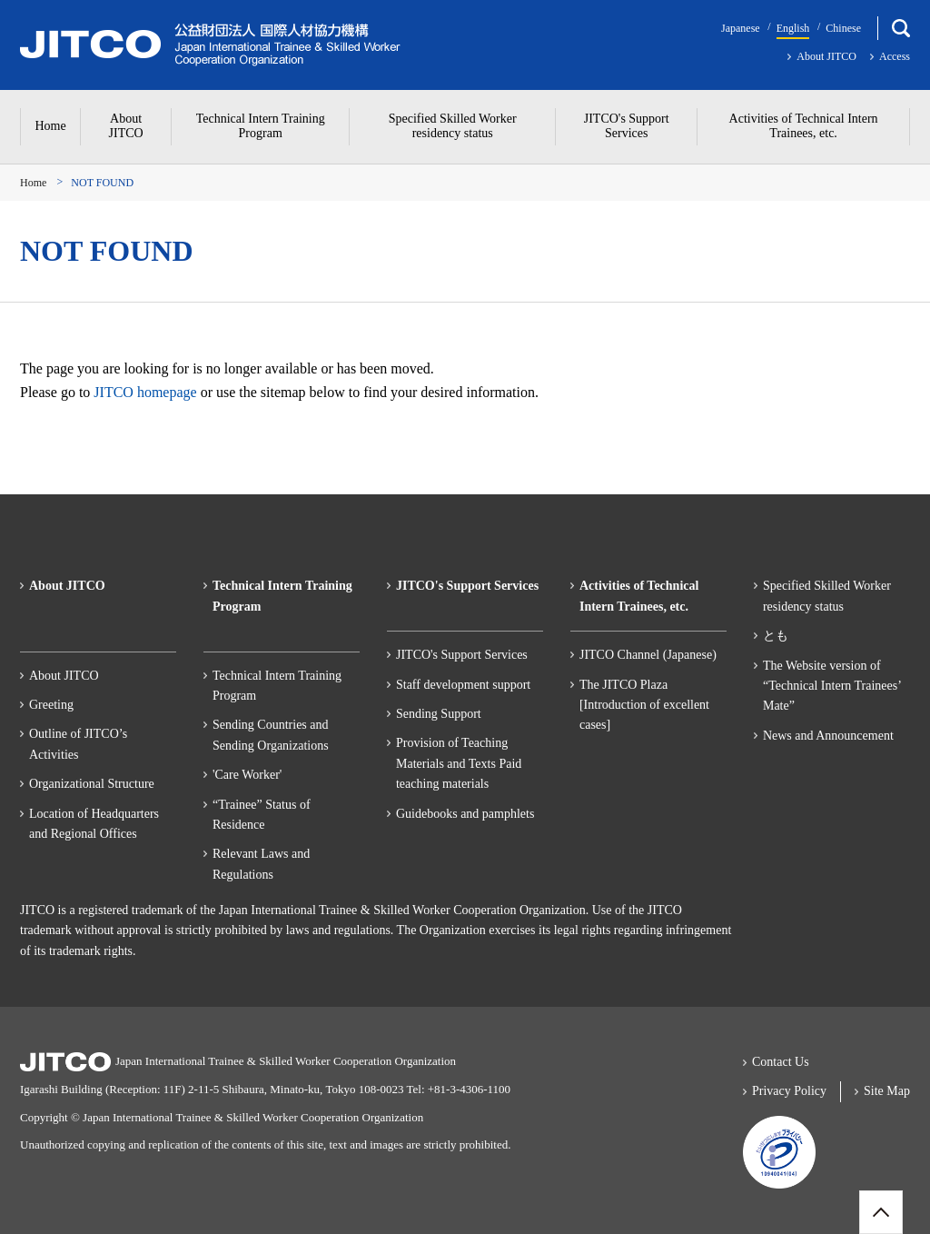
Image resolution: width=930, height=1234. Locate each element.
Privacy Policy (789, 1091)
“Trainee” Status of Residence (262, 814)
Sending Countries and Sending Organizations (271, 734)
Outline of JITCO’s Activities (78, 744)
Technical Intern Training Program (277, 685)
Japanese (740, 28)
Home (33, 182)
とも (775, 635)
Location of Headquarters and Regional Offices (94, 824)
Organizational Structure (91, 784)
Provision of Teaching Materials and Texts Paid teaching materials (458, 763)
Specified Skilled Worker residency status (827, 595)
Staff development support (463, 685)
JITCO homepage (145, 392)
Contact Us (780, 1062)
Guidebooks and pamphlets (465, 814)
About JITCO (826, 56)
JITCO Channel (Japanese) (648, 655)
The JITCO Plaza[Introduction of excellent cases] (644, 705)
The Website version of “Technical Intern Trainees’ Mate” (832, 686)
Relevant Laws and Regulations (261, 864)
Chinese (843, 28)
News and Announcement (828, 735)
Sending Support (438, 714)
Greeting (51, 705)
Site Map (887, 1091)
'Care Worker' (247, 774)
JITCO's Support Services (462, 655)
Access (894, 56)
